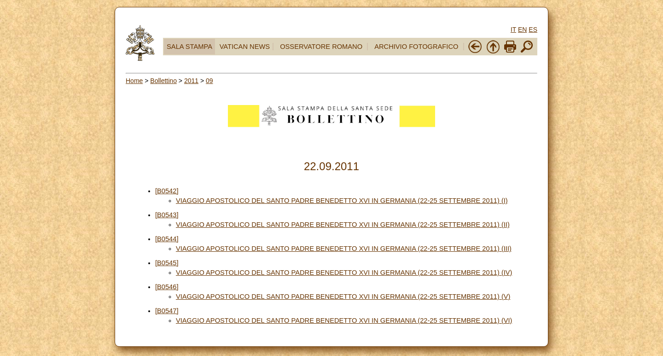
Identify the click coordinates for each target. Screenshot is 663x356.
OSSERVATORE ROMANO (321, 46)
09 (209, 80)
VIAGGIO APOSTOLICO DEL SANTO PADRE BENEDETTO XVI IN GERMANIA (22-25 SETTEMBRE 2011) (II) (343, 224)
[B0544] (167, 239)
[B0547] (167, 310)
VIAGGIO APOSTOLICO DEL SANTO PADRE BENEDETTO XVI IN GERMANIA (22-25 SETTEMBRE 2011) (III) (344, 248)
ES (533, 29)
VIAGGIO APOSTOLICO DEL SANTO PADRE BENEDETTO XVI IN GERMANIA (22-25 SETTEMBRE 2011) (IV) (344, 272)
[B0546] (167, 287)
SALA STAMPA (189, 46)
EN (522, 29)
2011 (191, 80)
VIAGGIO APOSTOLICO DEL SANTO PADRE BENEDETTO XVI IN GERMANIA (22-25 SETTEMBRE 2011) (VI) (344, 320)
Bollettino (163, 80)
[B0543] (167, 215)
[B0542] (167, 191)
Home (134, 80)
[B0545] (167, 263)
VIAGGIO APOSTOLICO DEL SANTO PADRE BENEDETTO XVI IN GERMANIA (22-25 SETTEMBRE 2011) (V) (343, 296)
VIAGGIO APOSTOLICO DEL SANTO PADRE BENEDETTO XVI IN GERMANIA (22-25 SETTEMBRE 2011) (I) (342, 200)
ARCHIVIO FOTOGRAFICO (416, 46)
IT (513, 29)
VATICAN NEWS (245, 46)
